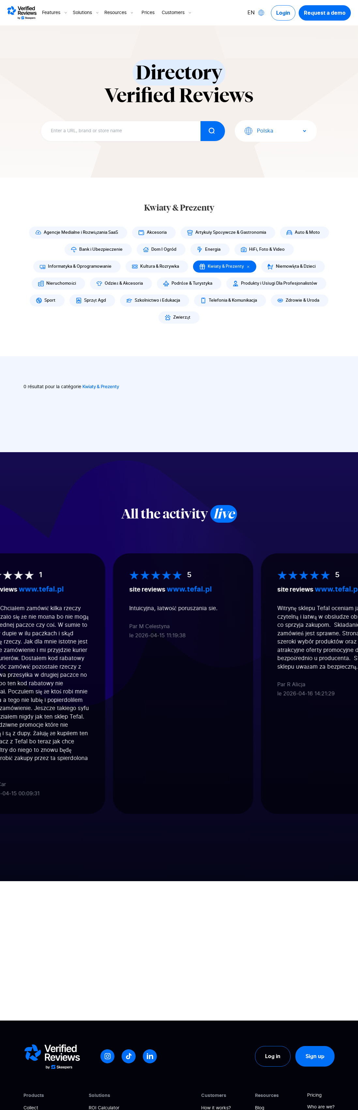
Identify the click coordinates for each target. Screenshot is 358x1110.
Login (283, 12)
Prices (148, 12)
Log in (272, 1056)
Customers (177, 12)
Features (55, 12)
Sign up (315, 1056)
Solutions (86, 12)
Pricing (314, 1095)
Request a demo (325, 12)
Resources (119, 12)
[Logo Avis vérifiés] (22, 12)
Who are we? (321, 1107)
